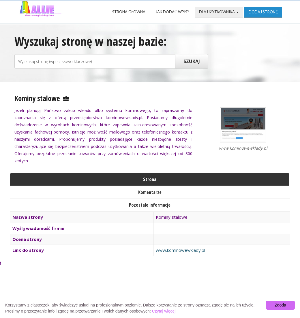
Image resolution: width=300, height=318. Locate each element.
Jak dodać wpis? (172, 11)
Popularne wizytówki (151, 289)
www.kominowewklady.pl (180, 250)
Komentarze (150, 192)
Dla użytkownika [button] (219, 11)
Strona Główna (128, 11)
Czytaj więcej (164, 311)
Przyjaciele (202, 289)
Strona (149, 179)
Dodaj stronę (263, 11)
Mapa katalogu (247, 289)
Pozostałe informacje (149, 205)
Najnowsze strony (90, 289)
